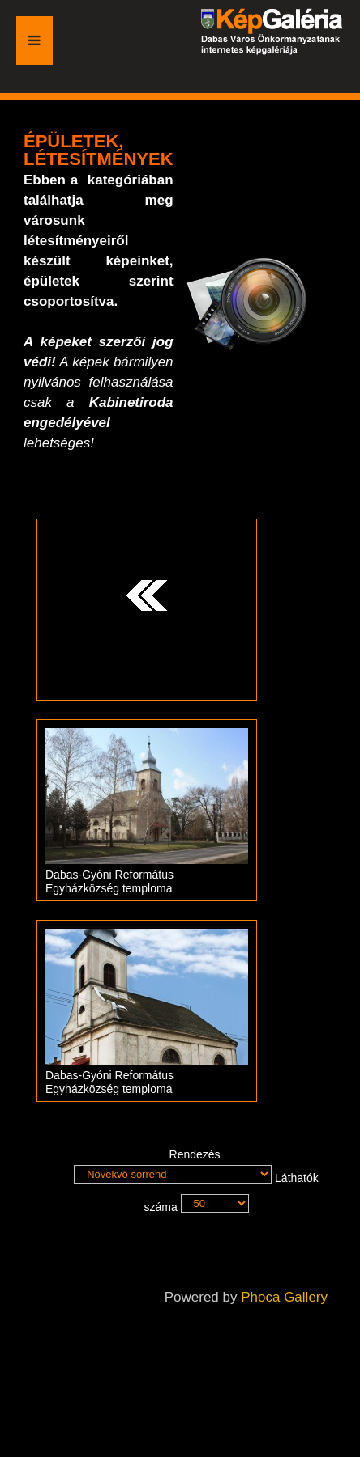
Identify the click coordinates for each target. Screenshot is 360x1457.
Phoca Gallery (284, 1297)
